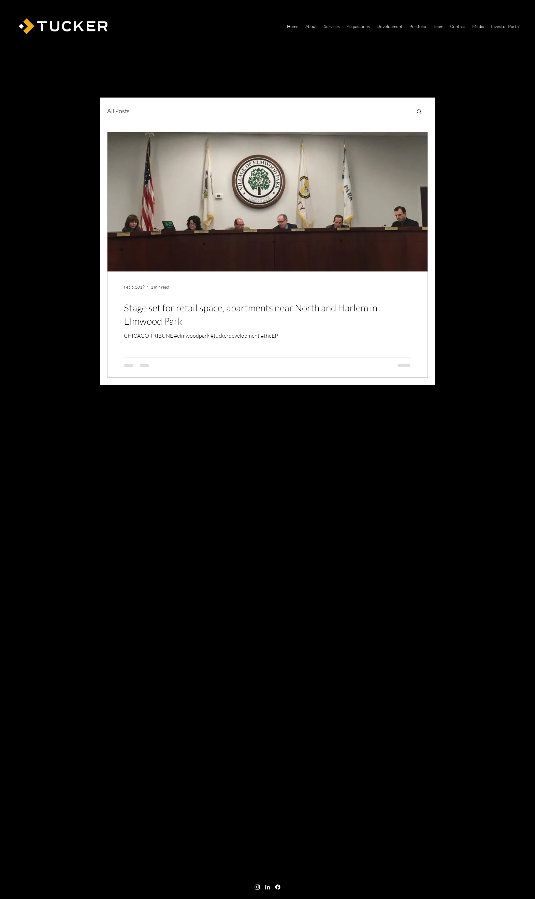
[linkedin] (267, 887)
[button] (419, 112)
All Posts (118, 111)
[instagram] (257, 887)
